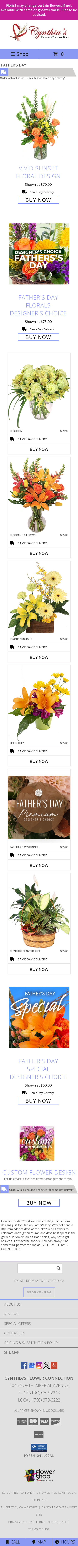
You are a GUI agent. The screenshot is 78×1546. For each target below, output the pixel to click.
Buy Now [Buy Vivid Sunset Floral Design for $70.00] (38, 199)
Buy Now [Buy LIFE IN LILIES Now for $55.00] (39, 761)
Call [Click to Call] (13, 1542)
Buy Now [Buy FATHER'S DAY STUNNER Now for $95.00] (39, 865)
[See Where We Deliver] (39, 1292)
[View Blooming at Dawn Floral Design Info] (39, 495)
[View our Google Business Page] (31, 1367)
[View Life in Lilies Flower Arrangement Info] (39, 703)
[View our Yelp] (54, 1367)
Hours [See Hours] (65, 1542)
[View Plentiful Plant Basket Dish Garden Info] (39, 911)
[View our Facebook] (24, 1367)
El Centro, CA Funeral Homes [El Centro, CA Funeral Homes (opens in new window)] (26, 1493)
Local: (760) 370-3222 (39, 1400)
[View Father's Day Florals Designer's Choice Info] (39, 254)
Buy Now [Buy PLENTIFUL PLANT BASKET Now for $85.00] (39, 969)
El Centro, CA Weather (19, 1507)
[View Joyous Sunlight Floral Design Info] (39, 599)
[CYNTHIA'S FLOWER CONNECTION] (39, 43)
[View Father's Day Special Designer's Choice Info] (39, 1017)
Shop (19, 53)
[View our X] (46, 1367)
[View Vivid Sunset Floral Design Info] (39, 125)
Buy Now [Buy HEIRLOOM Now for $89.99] (39, 449)
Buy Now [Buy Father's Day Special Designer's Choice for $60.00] (38, 1100)
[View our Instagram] (39, 1367)
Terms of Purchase (51, 1522)
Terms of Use (39, 1529)
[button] (39, 1448)
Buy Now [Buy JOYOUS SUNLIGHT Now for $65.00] (39, 657)
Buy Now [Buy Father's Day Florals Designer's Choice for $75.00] (38, 337)
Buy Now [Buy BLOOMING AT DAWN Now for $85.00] (39, 553)
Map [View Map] (39, 1542)
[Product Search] (39, 1268)
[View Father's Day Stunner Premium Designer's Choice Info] (39, 807)
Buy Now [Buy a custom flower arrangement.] (39, 1202)
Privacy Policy (20, 1522)
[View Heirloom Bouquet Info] (39, 391)
